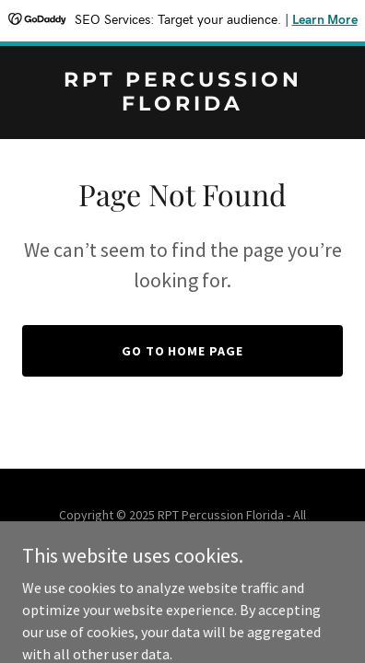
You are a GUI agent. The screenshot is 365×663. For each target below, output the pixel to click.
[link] (182, 105)
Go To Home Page (183, 351)
